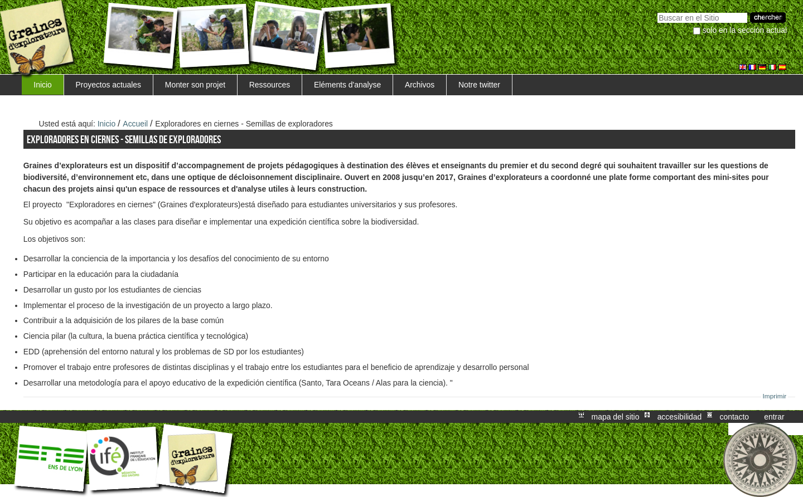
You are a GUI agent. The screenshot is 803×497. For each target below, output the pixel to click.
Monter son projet (195, 84)
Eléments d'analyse (347, 84)
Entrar (774, 416)
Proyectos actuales (109, 84)
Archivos (419, 84)
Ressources (269, 84)
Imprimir (775, 396)
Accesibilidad (679, 416)
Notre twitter (479, 84)
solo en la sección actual (745, 30)
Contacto (734, 416)
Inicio (42, 84)
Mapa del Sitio (616, 416)
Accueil (135, 123)
